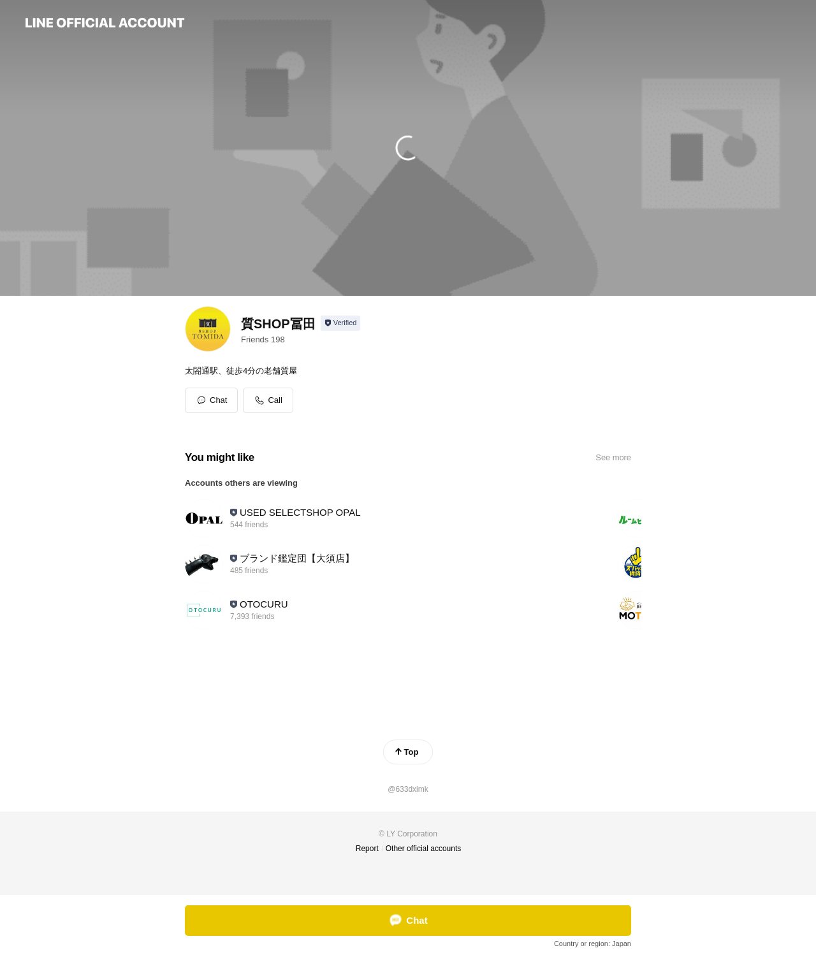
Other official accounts (424, 848)
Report (367, 848)
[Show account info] (341, 323)
